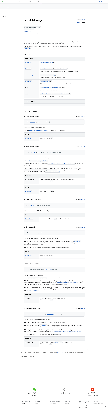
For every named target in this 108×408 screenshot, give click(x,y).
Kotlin (78, 22)
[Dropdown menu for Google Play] (55, 1)
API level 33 (82, 19)
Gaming (37, 403)
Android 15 (66, 403)
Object (31, 29)
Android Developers (28, 15)
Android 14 (66, 406)
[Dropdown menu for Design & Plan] (34, 1)
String (55, 68)
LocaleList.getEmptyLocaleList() (38, 130)
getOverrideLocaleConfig (48, 75)
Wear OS (52, 406)
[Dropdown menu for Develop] (44, 1)
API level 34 (82, 199)
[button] (9, 16)
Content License (60, 352)
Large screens (53, 403)
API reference (6, 7)
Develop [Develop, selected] (40, 1)
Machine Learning (39, 406)
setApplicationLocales (47, 87)
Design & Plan (29, 1)
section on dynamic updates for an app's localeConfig (67, 331)
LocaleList (27, 48)
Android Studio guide (84, 405)
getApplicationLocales (47, 62)
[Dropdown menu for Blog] (65, 1)
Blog (62, 1)
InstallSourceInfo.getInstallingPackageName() (61, 163)
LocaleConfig (29, 75)
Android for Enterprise (26, 406)
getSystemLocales (45, 81)
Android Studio (101, 1)
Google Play (51, 1)
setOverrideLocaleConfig (48, 93)
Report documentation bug (100, 406)
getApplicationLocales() (53, 171)
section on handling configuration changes (67, 282)
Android (23, 403)
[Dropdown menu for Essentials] (22, 1)
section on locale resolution (33, 290)
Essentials (17, 1)
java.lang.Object (27, 31)
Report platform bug (98, 403)
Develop (35, 15)
